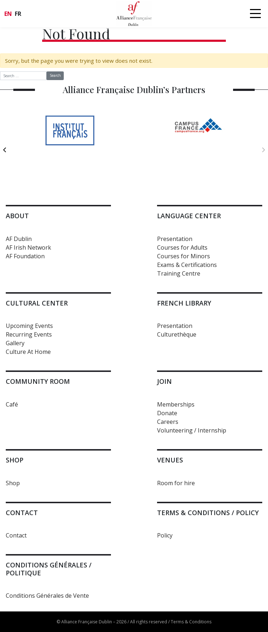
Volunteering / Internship (191, 430)
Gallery (15, 343)
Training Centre (178, 273)
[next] (263, 149)
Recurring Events (29, 334)
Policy (165, 535)
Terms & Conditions (191, 622)
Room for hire (176, 483)
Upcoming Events (29, 326)
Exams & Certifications (187, 265)
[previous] (4, 149)
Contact (16, 535)
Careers (167, 422)
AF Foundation (25, 256)
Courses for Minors (183, 256)
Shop (13, 483)
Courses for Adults (182, 247)
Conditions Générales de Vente (47, 596)
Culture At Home (28, 352)
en (8, 14)
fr (18, 14)
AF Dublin (19, 239)
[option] (69, 146)
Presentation (174, 239)
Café (12, 404)
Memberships (176, 404)
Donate (167, 413)
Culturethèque (176, 334)
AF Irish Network (28, 247)
